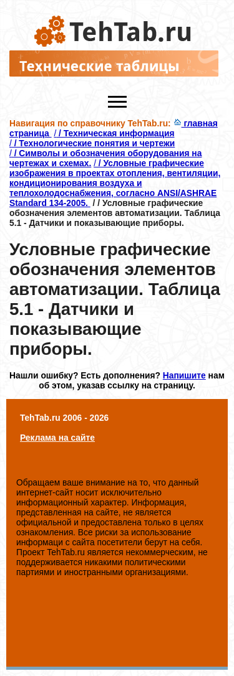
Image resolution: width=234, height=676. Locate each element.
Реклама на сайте (57, 438)
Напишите (184, 375)
